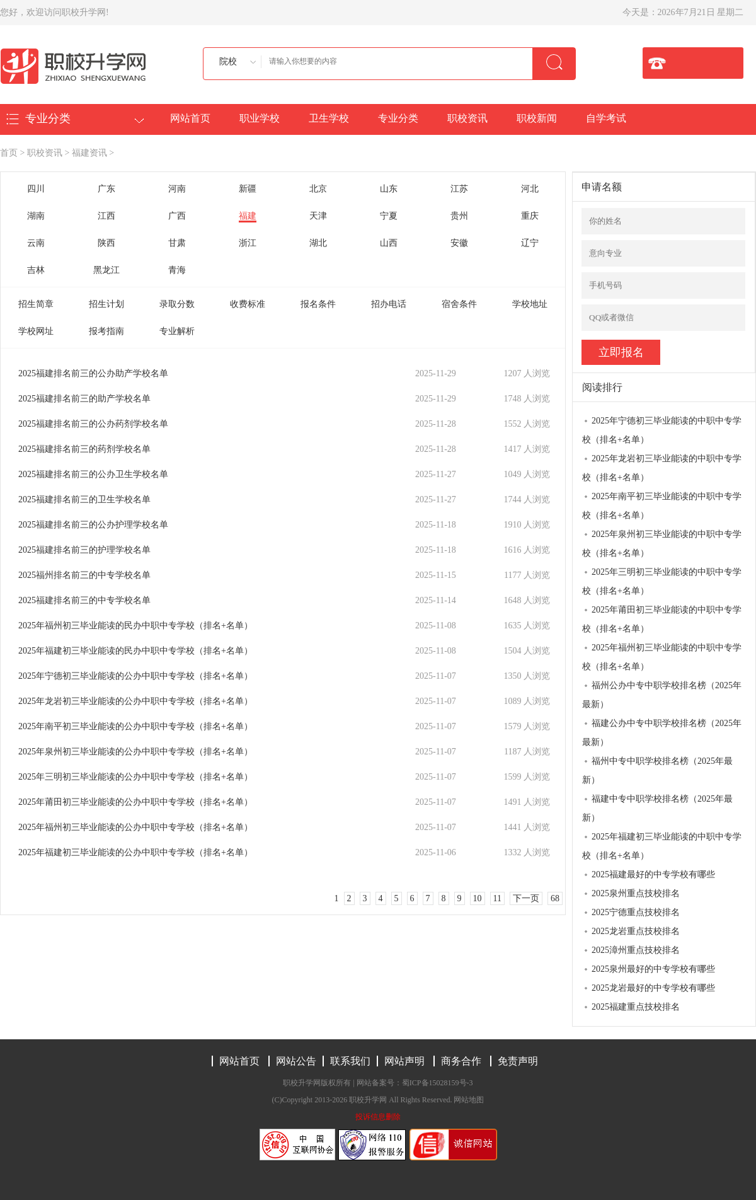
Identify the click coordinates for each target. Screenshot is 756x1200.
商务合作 (461, 1061)
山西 (389, 243)
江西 (106, 216)
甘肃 (177, 243)
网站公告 (296, 1061)
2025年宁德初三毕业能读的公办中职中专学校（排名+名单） (135, 676)
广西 (177, 216)
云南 (36, 243)
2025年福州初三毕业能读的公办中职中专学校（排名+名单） (135, 827)
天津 (318, 216)
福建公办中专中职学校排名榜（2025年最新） (662, 732)
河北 (530, 188)
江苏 (459, 188)
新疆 (247, 188)
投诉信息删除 (378, 1116)
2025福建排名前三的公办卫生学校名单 (93, 474)
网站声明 (404, 1061)
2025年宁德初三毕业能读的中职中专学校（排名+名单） (662, 430)
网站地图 (469, 1099)
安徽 (459, 243)
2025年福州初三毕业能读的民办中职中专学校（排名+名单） (135, 625)
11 (497, 898)
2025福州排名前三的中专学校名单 (84, 575)
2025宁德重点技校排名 (636, 912)
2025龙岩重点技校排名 (636, 931)
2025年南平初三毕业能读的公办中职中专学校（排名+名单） (135, 726)
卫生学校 (329, 118)
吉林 (36, 270)
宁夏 (389, 216)
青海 (177, 270)
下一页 (526, 898)
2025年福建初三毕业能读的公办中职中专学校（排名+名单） (135, 852)
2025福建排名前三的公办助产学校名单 (93, 373)
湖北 (318, 243)
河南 (177, 188)
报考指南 (106, 331)
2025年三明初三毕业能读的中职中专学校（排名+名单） (662, 581)
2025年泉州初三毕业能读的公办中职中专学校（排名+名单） (135, 751)
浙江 (247, 243)
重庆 (530, 216)
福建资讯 (89, 153)
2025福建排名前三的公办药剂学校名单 (93, 424)
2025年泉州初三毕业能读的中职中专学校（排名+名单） (662, 543)
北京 (318, 188)
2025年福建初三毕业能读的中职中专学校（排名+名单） (662, 846)
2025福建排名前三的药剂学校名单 (84, 449)
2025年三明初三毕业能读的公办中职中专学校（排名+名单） (135, 777)
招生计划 (106, 304)
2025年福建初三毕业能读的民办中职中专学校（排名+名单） (135, 650)
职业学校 (259, 118)
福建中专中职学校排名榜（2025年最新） (657, 808)
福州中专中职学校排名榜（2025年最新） (657, 770)
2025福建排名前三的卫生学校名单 (84, 499)
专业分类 (398, 118)
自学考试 (606, 118)
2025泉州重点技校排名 (636, 893)
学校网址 (36, 331)
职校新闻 (537, 118)
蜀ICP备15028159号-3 (437, 1082)
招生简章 (36, 304)
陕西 (106, 243)
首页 (9, 153)
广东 (106, 188)
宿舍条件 (459, 304)
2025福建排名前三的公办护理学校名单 (93, 524)
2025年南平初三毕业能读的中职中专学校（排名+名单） (662, 506)
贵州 (459, 216)
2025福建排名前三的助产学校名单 (84, 398)
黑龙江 (106, 270)
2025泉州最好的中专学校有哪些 (653, 969)
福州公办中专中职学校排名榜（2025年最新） (662, 695)
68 (555, 898)
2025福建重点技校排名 (636, 1007)
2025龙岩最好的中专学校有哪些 (653, 988)
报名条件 (318, 304)
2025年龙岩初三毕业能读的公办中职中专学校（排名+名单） (135, 701)
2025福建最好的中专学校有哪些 (653, 874)
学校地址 (529, 304)
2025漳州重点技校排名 (636, 950)
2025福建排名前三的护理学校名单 (84, 550)
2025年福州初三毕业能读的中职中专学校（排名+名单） (662, 657)
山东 (389, 188)
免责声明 (518, 1061)
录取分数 (177, 304)
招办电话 (388, 304)
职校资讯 (467, 118)
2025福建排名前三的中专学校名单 (84, 600)
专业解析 (177, 331)
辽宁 (530, 243)
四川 (36, 188)
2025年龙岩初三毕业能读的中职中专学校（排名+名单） (662, 468)
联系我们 (350, 1061)
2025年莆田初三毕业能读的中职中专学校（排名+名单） (662, 619)
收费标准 (247, 304)
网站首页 (190, 118)
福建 (247, 216)
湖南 (36, 216)
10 (477, 898)
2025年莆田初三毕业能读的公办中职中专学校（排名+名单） (135, 802)
